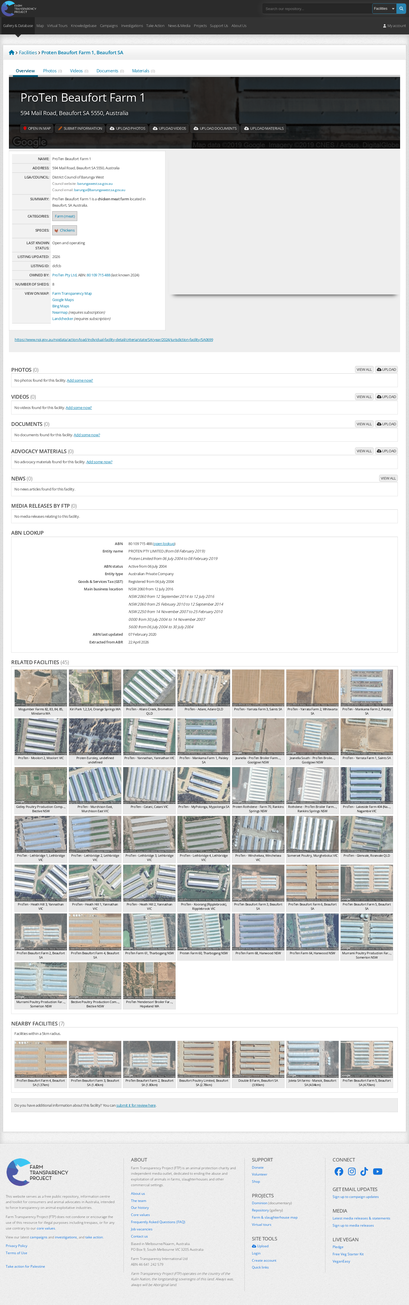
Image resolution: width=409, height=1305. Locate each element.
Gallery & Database (18, 25)
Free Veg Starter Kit (348, 1254)
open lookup (164, 543)
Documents (110, 70)
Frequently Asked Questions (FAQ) (158, 1222)
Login (256, 1253)
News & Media (179, 25)
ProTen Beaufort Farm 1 (83, 97)
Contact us (139, 1236)
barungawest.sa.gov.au (94, 183)
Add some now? (80, 380)
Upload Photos (137, 128)
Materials (143, 70)
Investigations (132, 25)
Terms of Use (16, 1253)
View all (364, 369)
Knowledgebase (84, 25)
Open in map (39, 128)
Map (40, 25)
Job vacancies (142, 1229)
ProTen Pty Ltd (64, 275)
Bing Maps (60, 306)
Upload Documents (234, 128)
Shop (256, 1181)
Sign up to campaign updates (356, 1197)
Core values (140, 1215)
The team (138, 1201)
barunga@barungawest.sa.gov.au (99, 189)
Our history (140, 1207)
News (21, 478)
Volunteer (259, 1174)
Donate (258, 1167)
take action (94, 1237)
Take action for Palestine (25, 1266)
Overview (25, 70)
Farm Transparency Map (72, 293)
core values (46, 1228)
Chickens (64, 230)
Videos (79, 70)
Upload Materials (288, 128)
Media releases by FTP (44, 505)
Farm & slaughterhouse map (275, 1217)
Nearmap (60, 312)
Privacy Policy (16, 1246)
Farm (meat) (65, 216)
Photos (52, 70)
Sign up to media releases (353, 1225)
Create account (264, 1260)
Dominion (272, 1203)
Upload (386, 369)
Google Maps (63, 299)
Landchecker (62, 318)
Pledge (338, 1247)
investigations (66, 1237)
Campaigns (109, 25)
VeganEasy (341, 1261)
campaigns (38, 1237)
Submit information (86, 128)
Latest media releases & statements (361, 1218)
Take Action (155, 25)
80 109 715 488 (98, 275)
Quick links (260, 1267)
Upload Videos (183, 128)
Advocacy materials (42, 451)
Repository (267, 1210)
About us (138, 1193)
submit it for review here (136, 1105)
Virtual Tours (57, 25)
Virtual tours (261, 1224)
